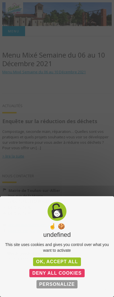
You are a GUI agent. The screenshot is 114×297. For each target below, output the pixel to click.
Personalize (57, 284)
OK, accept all (57, 261)
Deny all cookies (57, 273)
